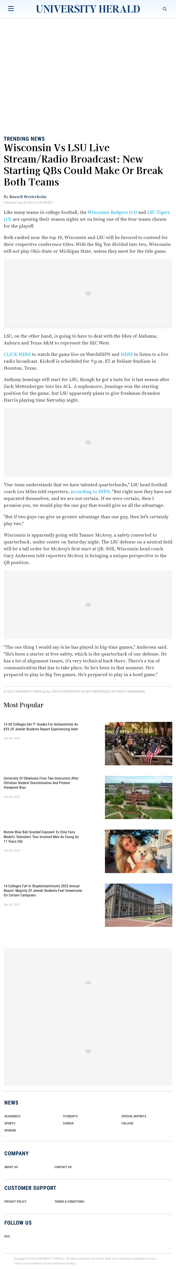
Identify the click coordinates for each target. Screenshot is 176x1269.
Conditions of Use (39, 1263)
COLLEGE (127, 1123)
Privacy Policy (66, 1263)
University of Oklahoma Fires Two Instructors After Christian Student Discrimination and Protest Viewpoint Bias (41, 783)
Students (70, 1116)
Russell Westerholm (27, 196)
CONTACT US (63, 1167)
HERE (127, 354)
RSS (7, 1236)
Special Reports (133, 1116)
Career (68, 1123)
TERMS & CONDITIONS (69, 1201)
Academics (12, 1116)
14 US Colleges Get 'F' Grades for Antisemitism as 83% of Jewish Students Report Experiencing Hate (41, 726)
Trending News (24, 139)
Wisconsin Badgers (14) (112, 212)
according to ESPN (90, 491)
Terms (18, 1263)
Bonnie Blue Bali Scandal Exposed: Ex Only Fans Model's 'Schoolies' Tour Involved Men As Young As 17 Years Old (41, 837)
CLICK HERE (17, 354)
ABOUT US (11, 1167)
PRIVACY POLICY (15, 1201)
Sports (9, 1123)
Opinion (10, 1130)
